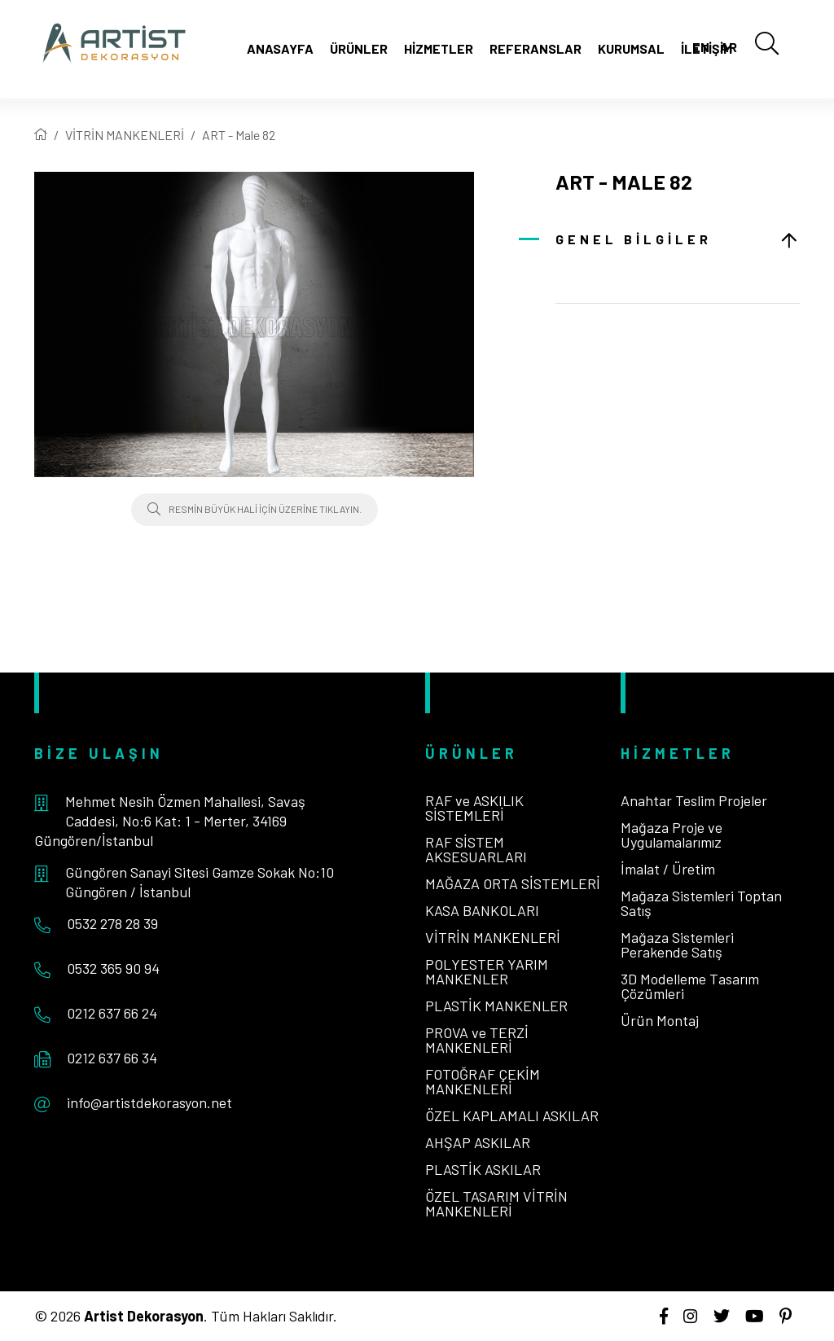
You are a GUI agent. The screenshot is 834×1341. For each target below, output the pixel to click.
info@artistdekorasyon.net (149, 1102)
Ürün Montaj (660, 1020)
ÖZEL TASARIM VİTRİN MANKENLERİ (496, 1203)
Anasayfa (280, 48)
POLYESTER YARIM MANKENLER (486, 971)
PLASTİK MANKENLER (496, 1006)
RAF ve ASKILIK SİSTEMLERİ (474, 807)
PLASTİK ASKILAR (483, 1169)
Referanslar (535, 48)
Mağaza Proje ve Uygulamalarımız (671, 834)
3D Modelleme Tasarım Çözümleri (690, 986)
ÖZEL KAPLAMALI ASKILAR (512, 1115)
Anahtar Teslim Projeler (694, 800)
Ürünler (359, 48)
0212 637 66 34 (112, 1058)
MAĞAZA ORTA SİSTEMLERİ (512, 883)
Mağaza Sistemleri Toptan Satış (701, 903)
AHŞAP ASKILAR (477, 1142)
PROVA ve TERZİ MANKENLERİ (477, 1039)
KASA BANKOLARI (482, 910)
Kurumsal (631, 48)
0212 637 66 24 (112, 1013)
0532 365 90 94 (113, 968)
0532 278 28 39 (112, 923)
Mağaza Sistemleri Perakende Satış (677, 944)
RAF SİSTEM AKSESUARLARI (476, 849)
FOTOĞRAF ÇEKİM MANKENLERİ (482, 1081)
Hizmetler (438, 48)
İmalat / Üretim (668, 869)
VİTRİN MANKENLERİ (124, 134)
